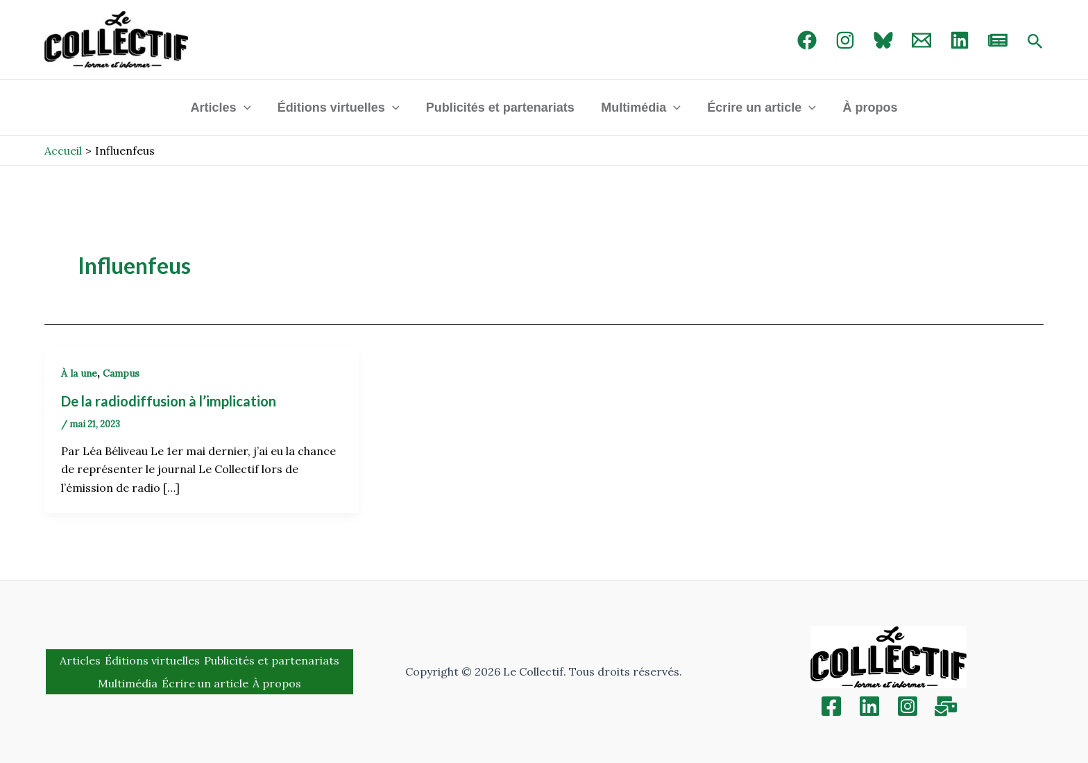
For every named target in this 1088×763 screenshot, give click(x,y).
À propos (866, 107)
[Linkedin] (869, 706)
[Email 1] (921, 40)
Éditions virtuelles (341, 107)
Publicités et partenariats (501, 107)
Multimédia (640, 107)
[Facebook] (807, 40)
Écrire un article (759, 107)
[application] (247, 107)
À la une (79, 373)
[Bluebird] (883, 40)
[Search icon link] (1035, 42)
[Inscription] (946, 706)
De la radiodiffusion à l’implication (168, 401)
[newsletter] (998, 40)
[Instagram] (845, 40)
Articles (224, 107)
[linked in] (959, 40)
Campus (121, 373)
